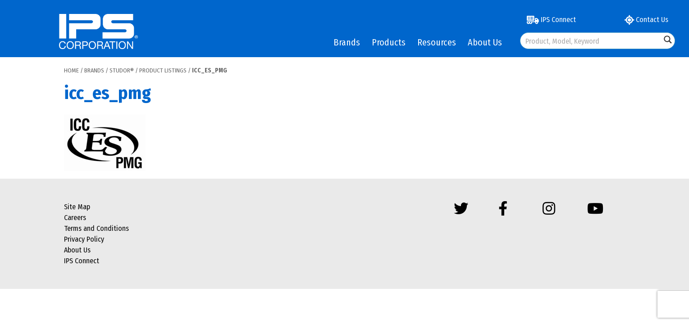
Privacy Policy (84, 239)
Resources (436, 42)
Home (71, 70)
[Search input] (591, 40)
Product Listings (163, 70)
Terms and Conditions (96, 228)
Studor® (122, 70)
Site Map (77, 206)
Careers (75, 217)
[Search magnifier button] (668, 39)
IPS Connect (551, 19)
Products (389, 42)
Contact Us (646, 19)
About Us (485, 42)
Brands (346, 42)
